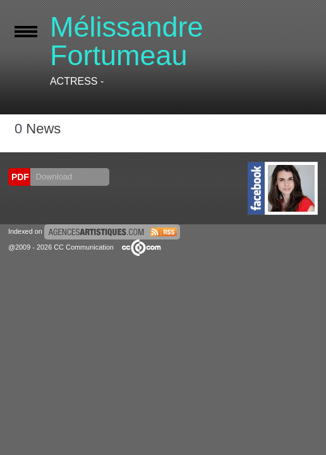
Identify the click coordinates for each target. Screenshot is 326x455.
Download (52, 176)
